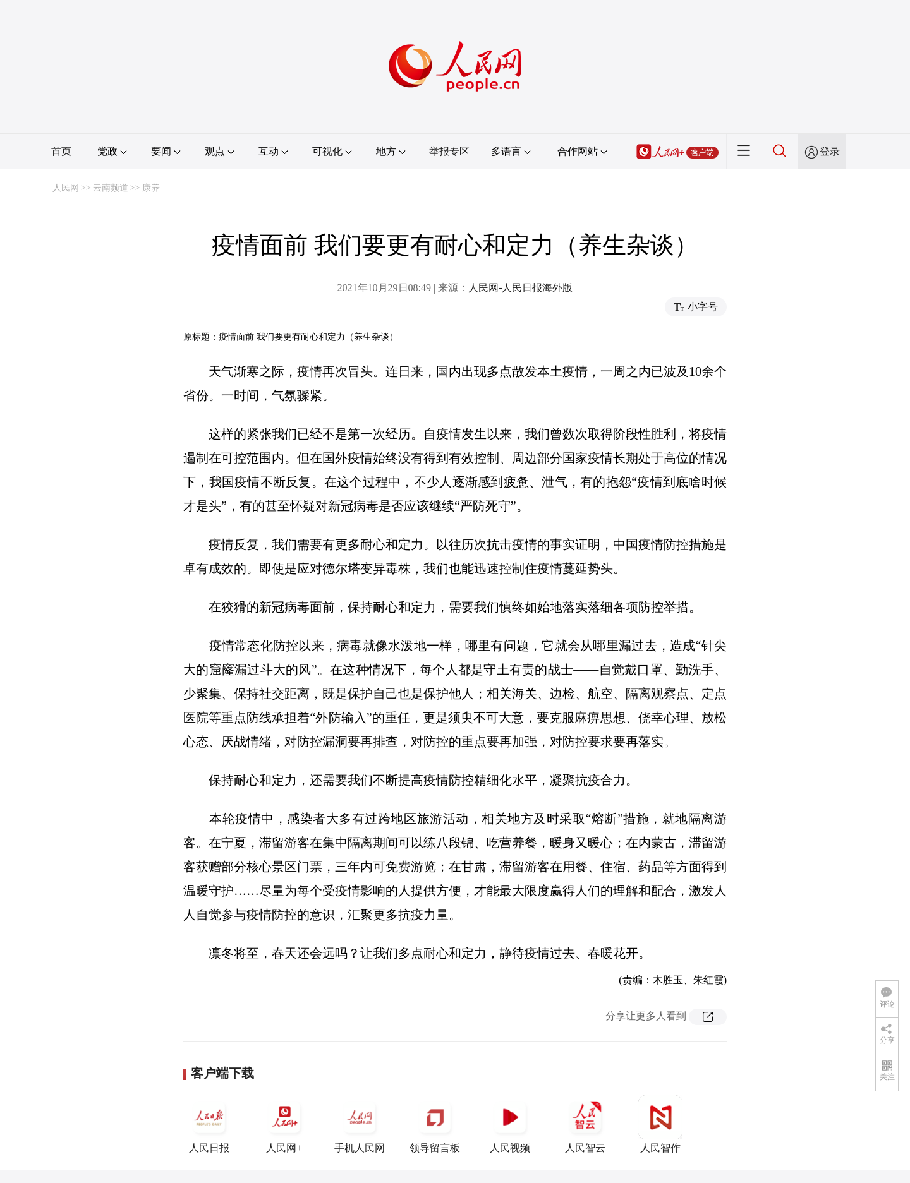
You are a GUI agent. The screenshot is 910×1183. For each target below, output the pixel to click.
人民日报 (209, 1124)
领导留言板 (435, 1124)
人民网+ (284, 1124)
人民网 (65, 188)
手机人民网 (359, 1124)
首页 (61, 151)
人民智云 (585, 1124)
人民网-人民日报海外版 (520, 287)
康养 (151, 188)
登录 (830, 151)
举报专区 (449, 151)
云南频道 (110, 188)
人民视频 (510, 1124)
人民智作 (660, 1124)
